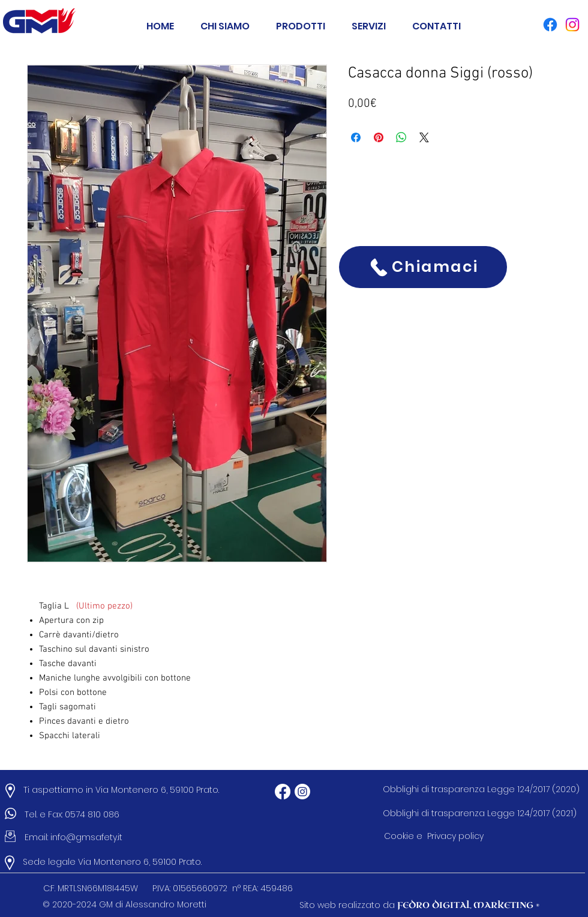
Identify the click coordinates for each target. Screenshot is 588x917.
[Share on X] (424, 137)
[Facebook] (282, 791)
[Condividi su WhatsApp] (401, 137)
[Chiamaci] (423, 267)
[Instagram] (302, 791)
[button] (300, 21)
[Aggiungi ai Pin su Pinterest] (378, 137)
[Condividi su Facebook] (356, 137)
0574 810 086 (94, 814)
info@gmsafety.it (86, 837)
